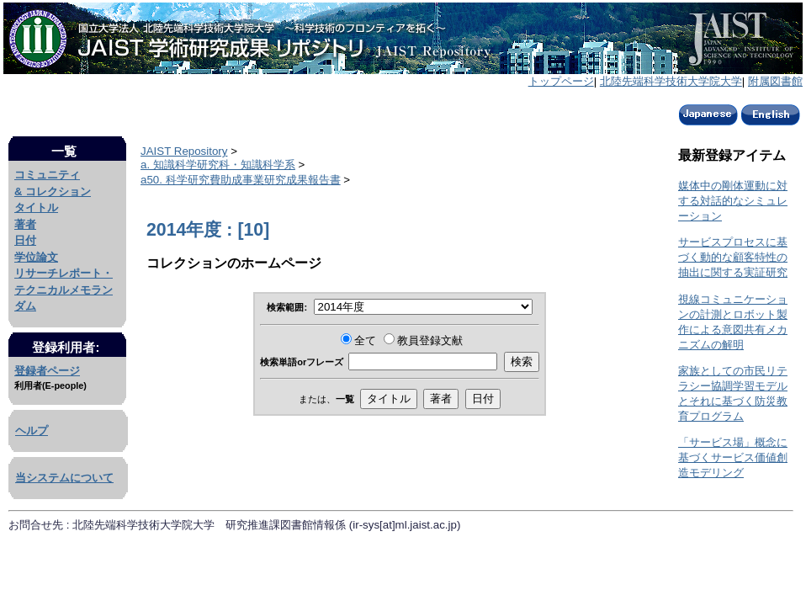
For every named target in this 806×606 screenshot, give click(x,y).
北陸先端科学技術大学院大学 (671, 81)
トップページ (561, 81)
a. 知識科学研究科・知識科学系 (218, 164)
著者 (25, 224)
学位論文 (36, 257)
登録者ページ (47, 370)
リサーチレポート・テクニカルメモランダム (63, 289)
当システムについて (64, 477)
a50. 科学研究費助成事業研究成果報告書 (241, 179)
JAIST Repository (184, 151)
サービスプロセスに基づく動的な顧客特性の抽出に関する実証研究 (732, 257)
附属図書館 (775, 81)
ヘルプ (31, 430)
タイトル (36, 207)
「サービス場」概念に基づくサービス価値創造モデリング (732, 457)
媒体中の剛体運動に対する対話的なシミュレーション (732, 200)
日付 (25, 240)
